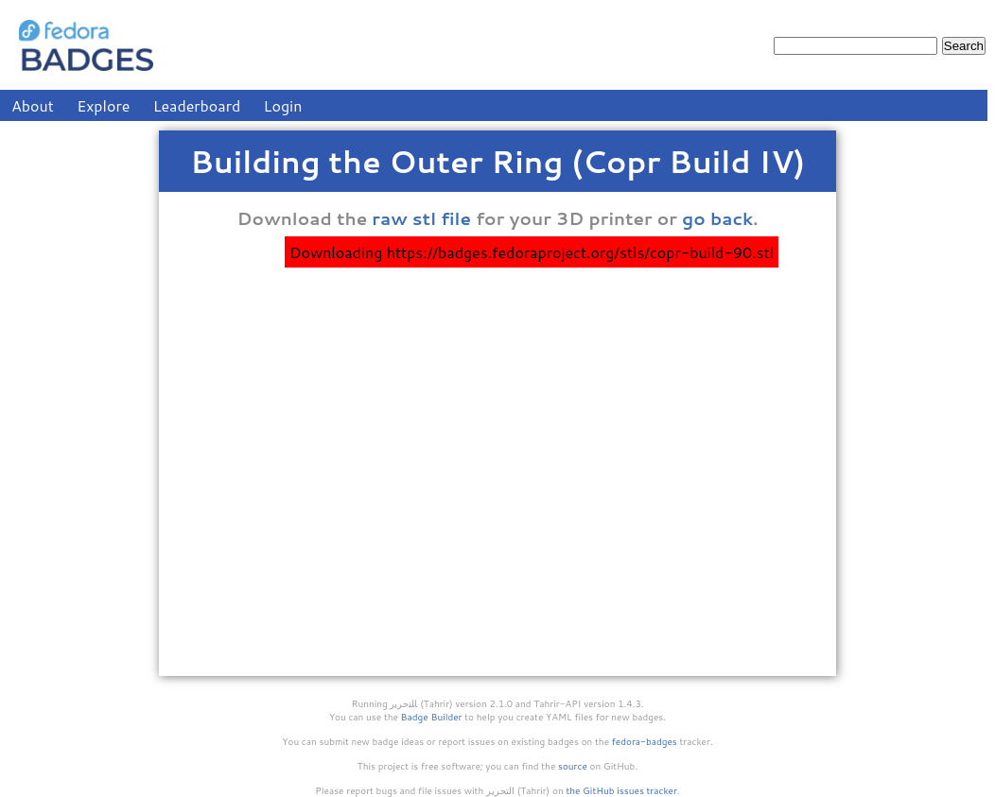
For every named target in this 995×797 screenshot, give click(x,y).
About (32, 105)
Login (283, 105)
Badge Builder (432, 716)
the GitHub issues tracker (621, 790)
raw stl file (421, 218)
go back (717, 218)
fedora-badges (644, 741)
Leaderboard (197, 105)
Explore (103, 105)
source (572, 765)
